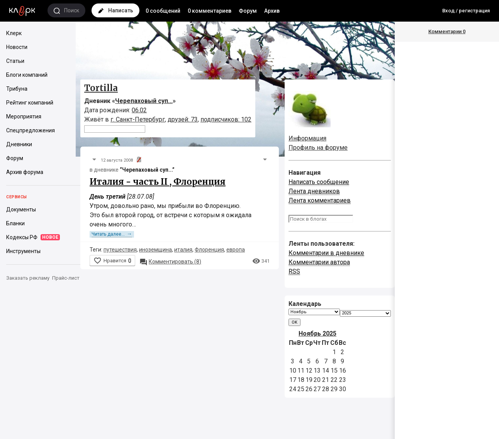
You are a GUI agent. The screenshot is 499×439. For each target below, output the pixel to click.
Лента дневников (314, 191)
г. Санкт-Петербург (137, 119)
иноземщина (155, 250)
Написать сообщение (319, 182)
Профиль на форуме (318, 147)
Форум (248, 11)
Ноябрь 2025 (317, 333)
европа (235, 250)
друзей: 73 (183, 119)
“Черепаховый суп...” (147, 170)
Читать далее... (112, 234)
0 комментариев (209, 11)
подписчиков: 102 (225, 119)
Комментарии (446, 31)
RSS (294, 271)
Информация (307, 138)
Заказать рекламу (27, 278)
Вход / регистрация (466, 11)
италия (183, 250)
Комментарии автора (319, 262)
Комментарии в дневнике (326, 253)
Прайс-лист (66, 278)
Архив (272, 11)
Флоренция (209, 250)
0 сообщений (163, 11)
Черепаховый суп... (144, 101)
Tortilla (101, 88)
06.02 (139, 110)
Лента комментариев (320, 200)
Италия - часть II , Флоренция (158, 181)
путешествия (120, 250)
